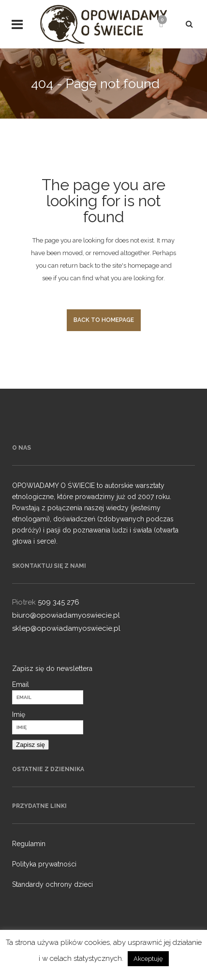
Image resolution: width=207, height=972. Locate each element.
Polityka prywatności (44, 864)
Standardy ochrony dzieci (52, 884)
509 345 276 (58, 602)
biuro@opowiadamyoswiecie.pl (66, 615)
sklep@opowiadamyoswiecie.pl (66, 628)
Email (20, 684)
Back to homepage (104, 320)
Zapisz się (30, 744)
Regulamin (28, 844)
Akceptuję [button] (148, 958)
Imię (18, 714)
